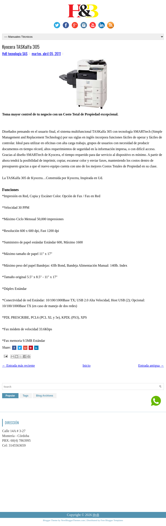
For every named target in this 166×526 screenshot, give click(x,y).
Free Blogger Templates (112, 520)
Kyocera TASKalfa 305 (21, 46)
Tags (25, 395)
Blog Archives (44, 395)
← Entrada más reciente (18, 365)
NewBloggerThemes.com (73, 520)
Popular (10, 395)
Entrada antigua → (151, 365)
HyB (96, 515)
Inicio (86, 365)
